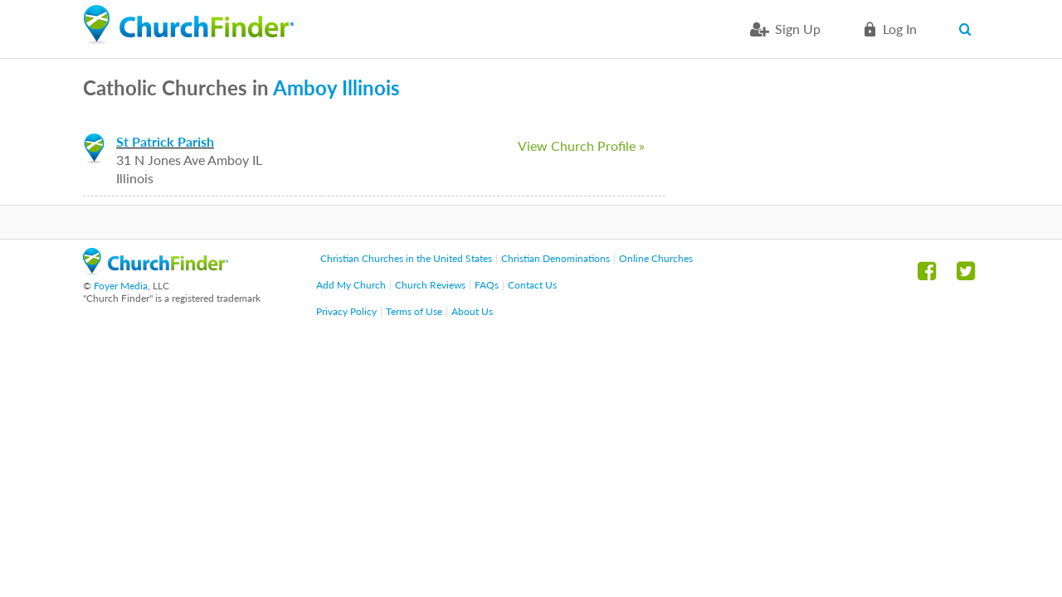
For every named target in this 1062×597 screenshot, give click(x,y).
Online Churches (656, 258)
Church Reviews (430, 285)
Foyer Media (121, 285)
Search (968, 29)
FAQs (487, 285)
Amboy (305, 87)
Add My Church (351, 285)
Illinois (371, 87)
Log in (900, 28)
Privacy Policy (346, 311)
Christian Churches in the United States (406, 258)
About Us (472, 311)
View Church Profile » (581, 145)
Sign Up (798, 28)
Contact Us (532, 285)
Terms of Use (414, 311)
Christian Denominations (555, 258)
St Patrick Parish (165, 141)
